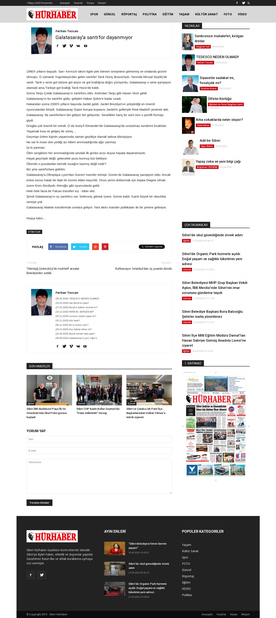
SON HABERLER (39, 366)
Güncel (81, 403)
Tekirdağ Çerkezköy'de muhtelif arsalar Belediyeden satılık (53, 271)
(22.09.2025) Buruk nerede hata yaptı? (75, 333)
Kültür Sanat (190, 551)
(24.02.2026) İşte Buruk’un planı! (72, 303)
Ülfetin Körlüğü (219, 99)
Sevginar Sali (203, 46)
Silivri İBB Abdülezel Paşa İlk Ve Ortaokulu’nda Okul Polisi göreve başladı (47, 413)
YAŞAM (184, 14)
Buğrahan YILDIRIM (207, 167)
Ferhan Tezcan (67, 31)
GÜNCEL (110, 14)
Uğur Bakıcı (207, 146)
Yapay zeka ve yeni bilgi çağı (218, 161)
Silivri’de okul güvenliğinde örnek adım (212, 235)
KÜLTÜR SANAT (206, 14)
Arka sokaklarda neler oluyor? (219, 119)
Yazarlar (78, 2)
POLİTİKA (150, 14)
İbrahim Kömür (209, 88)
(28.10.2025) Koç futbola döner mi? (74, 329)
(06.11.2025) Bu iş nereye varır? (72, 325)
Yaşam (186, 545)
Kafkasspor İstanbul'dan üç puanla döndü (143, 269)
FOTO (228, 14)
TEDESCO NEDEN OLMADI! (217, 57)
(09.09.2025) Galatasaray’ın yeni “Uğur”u (76, 338)
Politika (187, 595)
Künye (90, 2)
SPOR (94, 14)
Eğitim (31, 403)
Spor (185, 557)
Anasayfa (65, 2)
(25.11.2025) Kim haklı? (68, 320)
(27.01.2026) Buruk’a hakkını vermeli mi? (77, 307)
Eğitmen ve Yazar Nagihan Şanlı (226, 104)
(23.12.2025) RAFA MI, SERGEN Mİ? (75, 311)
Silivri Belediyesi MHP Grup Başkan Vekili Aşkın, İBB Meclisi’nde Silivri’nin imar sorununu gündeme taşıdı (214, 288)
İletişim (102, 2)
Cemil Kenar (203, 125)
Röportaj (188, 576)
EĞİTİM (168, 14)
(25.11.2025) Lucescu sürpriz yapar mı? (76, 316)
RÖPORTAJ (129, 14)
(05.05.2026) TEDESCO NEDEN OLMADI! (77, 298)
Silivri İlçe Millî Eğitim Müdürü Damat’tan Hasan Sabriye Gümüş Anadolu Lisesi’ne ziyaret (214, 340)
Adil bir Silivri (210, 140)
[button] (249, 3)
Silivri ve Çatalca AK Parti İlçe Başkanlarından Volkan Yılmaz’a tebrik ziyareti (145, 413)
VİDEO (242, 14)
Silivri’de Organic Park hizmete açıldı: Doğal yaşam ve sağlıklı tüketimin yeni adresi (212, 259)
